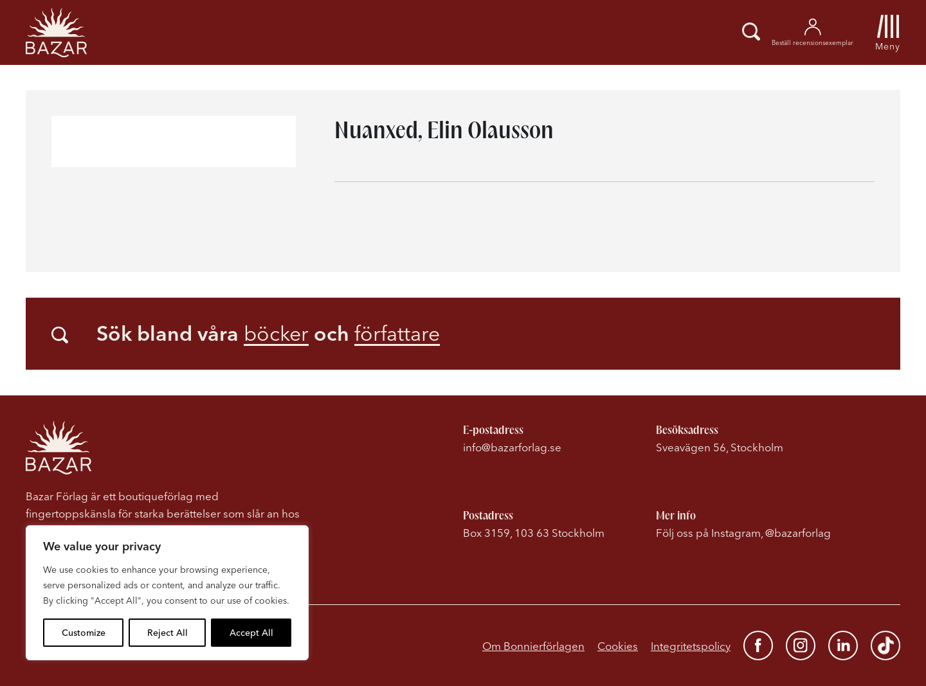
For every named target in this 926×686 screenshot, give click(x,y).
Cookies (617, 646)
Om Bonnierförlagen (533, 646)
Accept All (251, 632)
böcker (276, 333)
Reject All (167, 632)
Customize (83, 632)
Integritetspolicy (691, 646)
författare (397, 333)
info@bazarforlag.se (512, 447)
